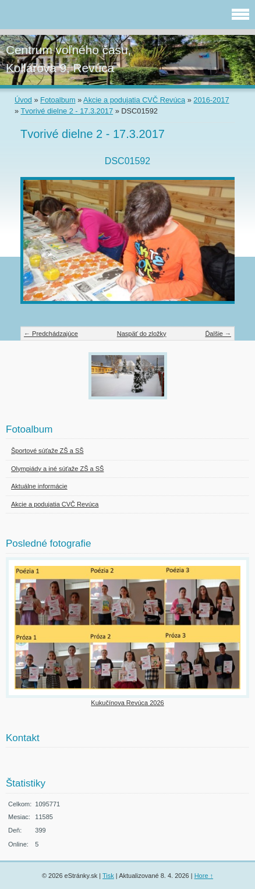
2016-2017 (211, 99)
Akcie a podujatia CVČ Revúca (134, 99)
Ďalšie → (218, 333)
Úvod (23, 99)
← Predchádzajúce (51, 333)
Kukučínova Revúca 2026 (127, 702)
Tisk (108, 875)
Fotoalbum (57, 99)
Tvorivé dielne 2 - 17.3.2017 (66, 111)
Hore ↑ (203, 875)
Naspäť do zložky (142, 333)
